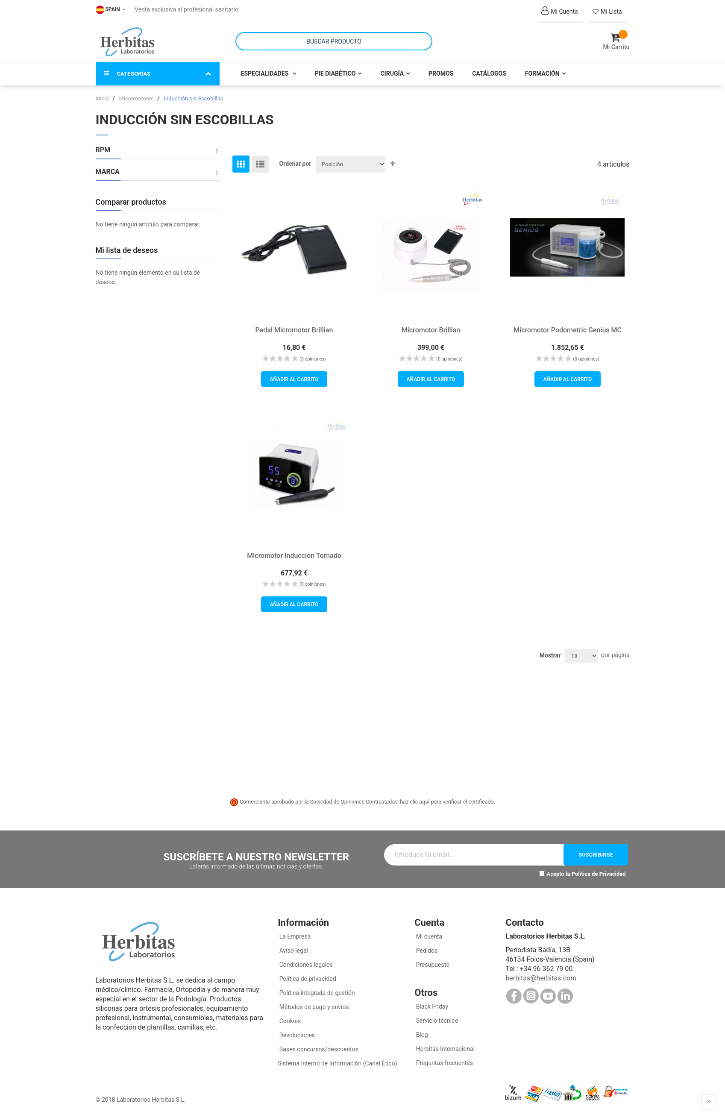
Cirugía (392, 73)
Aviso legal (293, 950)
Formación (542, 73)
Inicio (103, 98)
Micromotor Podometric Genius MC (568, 330)
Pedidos (425, 950)
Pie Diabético (335, 73)
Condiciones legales (305, 964)
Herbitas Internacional (444, 1048)
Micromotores (137, 98)
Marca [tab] (108, 172)
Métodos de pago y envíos (314, 1007)
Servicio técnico (436, 1020)
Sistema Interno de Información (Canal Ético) (337, 1063)
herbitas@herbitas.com (540, 978)
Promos (441, 73)
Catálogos (489, 73)
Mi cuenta (428, 936)
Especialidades (265, 73)
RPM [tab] (103, 150)
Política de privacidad (307, 978)
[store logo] (127, 42)
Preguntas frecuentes (443, 1062)
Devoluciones (296, 1035)
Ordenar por (295, 163)
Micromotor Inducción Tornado (294, 555)
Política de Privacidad (599, 874)
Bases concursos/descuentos (318, 1049)
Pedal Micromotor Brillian (294, 330)
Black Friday (431, 1006)
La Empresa (294, 936)
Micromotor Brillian (431, 330)
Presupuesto (431, 964)
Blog (421, 1034)
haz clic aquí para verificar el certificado (447, 801)
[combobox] (333, 41)
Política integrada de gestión (316, 992)
